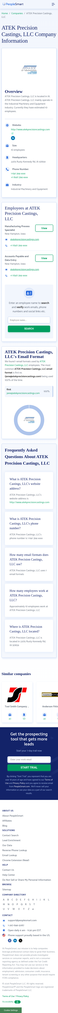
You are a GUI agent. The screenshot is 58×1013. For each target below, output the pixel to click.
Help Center (8, 875)
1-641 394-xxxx (18, 174)
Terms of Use (8, 996)
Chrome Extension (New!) (15, 860)
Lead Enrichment (11, 840)
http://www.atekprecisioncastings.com (30, 130)
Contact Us (8, 870)
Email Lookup (9, 855)
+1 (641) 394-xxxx (19, 177)
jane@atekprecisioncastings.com (23, 393)
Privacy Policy (19, 783)
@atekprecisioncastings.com (24, 239)
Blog (4, 826)
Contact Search (10, 835)
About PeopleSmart (12, 816)
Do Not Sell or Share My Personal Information (26, 880)
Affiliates (7, 821)
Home (5, 13)
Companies (17, 13)
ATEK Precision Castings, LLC (25, 363)
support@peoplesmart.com (19, 920)
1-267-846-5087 (13, 925)
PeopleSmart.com (22, 786)
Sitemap (6, 890)
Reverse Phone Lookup (14, 850)
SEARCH (29, 328)
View (44, 228)
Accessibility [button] (11, 1002)
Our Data (7, 845)
